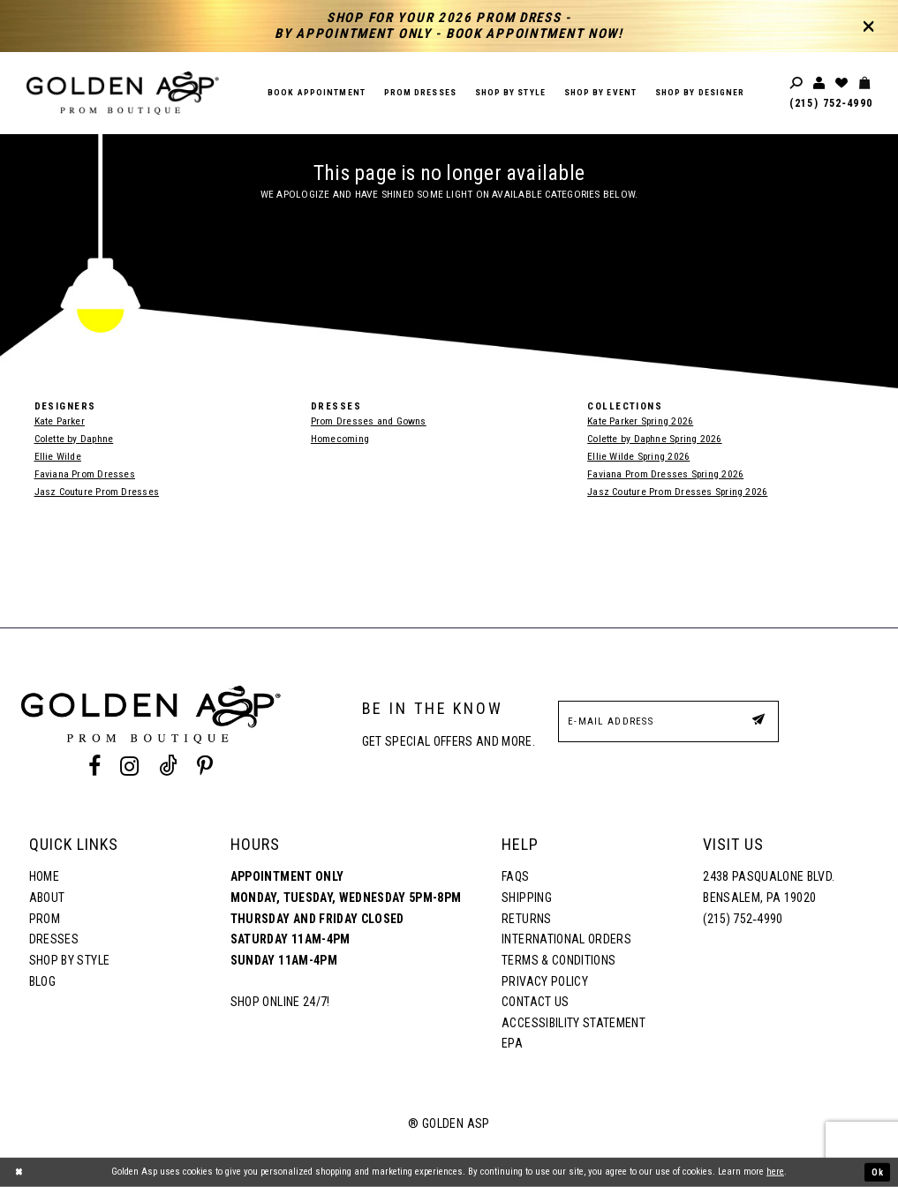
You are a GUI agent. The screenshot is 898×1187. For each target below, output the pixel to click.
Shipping (527, 897)
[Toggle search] (797, 83)
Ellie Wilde (57, 456)
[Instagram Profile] (129, 766)
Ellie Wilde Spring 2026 (638, 456)
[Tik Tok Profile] (167, 766)
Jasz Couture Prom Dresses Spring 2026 (677, 491)
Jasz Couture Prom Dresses (97, 491)
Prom (44, 919)
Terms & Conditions (558, 960)
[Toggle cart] (865, 83)
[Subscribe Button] (758, 720)
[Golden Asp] (123, 93)
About (47, 897)
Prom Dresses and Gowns (368, 421)
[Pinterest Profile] (204, 766)
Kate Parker (59, 421)
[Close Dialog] (19, 1172)
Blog (42, 981)
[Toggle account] (820, 83)
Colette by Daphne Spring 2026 (654, 438)
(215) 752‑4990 (830, 103)
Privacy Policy (545, 981)
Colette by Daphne (74, 438)
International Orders (566, 939)
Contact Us (535, 1002)
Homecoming (340, 438)
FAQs (515, 876)
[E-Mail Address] (668, 721)
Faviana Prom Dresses (84, 474)
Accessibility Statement (573, 1023)
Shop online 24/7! (280, 1002)
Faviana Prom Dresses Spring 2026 (665, 474)
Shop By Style (69, 960)
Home (44, 876)
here (775, 1171)
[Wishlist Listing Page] (842, 83)
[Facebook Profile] (94, 766)
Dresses (54, 939)
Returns (526, 919)
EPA (512, 1043)
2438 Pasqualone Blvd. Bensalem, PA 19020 (768, 887)
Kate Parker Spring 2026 (640, 421)
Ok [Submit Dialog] (877, 1171)
